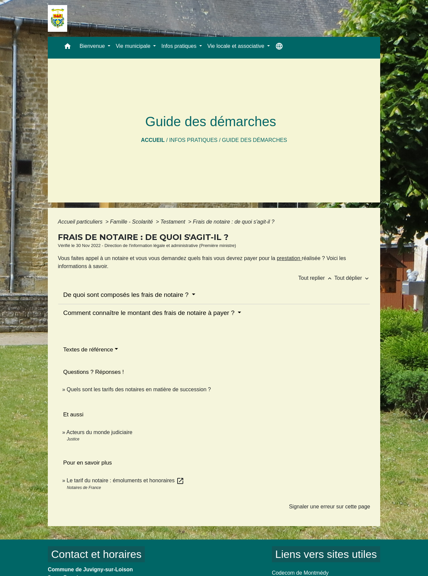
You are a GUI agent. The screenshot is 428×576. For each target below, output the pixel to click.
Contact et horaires (96, 554)
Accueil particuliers (81, 222)
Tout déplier (352, 278)
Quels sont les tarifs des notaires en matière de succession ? (139, 389)
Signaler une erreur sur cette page (329, 506)
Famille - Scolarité (132, 222)
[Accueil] (57, 18)
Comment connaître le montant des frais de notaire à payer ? (149, 312)
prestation (289, 258)
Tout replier (316, 278)
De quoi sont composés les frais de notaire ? (126, 294)
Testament (173, 222)
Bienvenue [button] (93, 46)
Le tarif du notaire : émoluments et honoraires (125, 480)
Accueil (153, 140)
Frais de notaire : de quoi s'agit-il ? (234, 222)
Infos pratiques (193, 140)
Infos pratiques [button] (179, 46)
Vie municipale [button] (134, 46)
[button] (67, 47)
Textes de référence (88, 349)
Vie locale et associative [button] (236, 46)
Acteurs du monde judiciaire (99, 432)
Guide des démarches (254, 140)
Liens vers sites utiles (326, 554)
